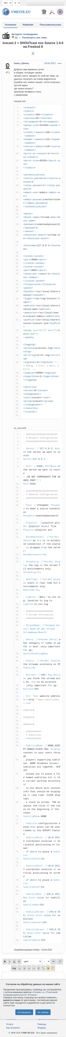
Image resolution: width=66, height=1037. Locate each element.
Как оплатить (13, 1027)
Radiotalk (28, 24)
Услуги (9, 1024)
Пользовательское (50, 24)
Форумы (41, 1027)
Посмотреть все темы (34, 37)
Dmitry (17, 63)
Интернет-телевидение (25, 34)
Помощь (41, 1024)
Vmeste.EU (20, 12)
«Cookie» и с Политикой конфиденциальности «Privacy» (30, 993)
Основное (10, 24)
